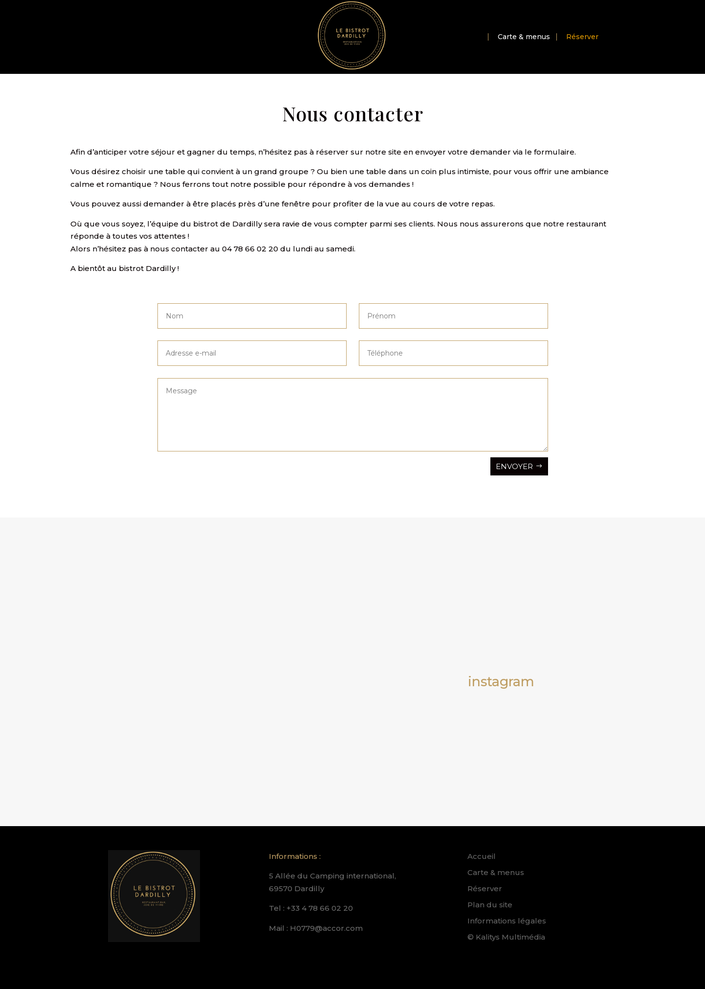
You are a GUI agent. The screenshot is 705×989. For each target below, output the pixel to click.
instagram (501, 682)
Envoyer (514, 466)
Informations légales (506, 920)
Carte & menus (524, 37)
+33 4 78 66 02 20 (319, 908)
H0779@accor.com (326, 928)
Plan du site (489, 904)
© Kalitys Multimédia (506, 937)
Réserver (582, 37)
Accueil (481, 856)
